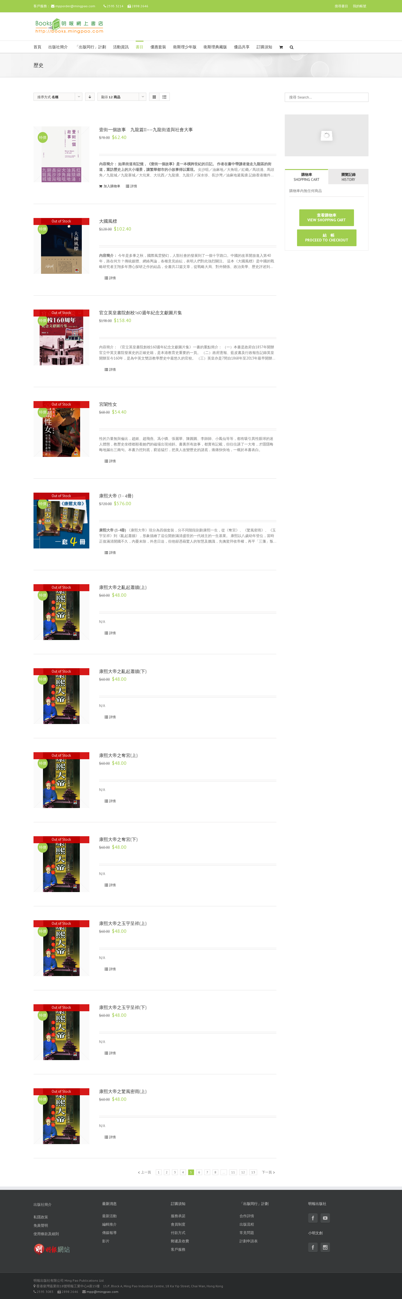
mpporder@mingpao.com (75, 6)
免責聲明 (41, 1225)
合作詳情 (247, 1216)
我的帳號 (359, 6)
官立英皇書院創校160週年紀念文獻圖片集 (140, 312)
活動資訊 (121, 47)
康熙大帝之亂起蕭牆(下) (123, 671)
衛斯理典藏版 (215, 47)
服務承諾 (178, 1216)
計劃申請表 (249, 1241)
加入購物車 (112, 186)
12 (243, 1172)
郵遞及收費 (180, 1241)
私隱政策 (41, 1217)
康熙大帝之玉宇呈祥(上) (123, 923)
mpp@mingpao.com (102, 1292)
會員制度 (178, 1224)
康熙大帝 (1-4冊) (116, 495)
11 (233, 1172)
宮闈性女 (108, 404)
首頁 (37, 47)
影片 (105, 1241)
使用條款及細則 (46, 1233)
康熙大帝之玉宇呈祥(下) (123, 1007)
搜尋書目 (341, 6)
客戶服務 (178, 1249)
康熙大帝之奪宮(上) (118, 755)
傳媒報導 (109, 1232)
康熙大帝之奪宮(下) (118, 839)
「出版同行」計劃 (90, 47)
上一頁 (146, 1172)
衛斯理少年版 (185, 47)
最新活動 (109, 1216)
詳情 (133, 186)
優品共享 (242, 47)
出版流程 (247, 1224)
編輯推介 (109, 1224)
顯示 (110, 97)
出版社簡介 (58, 47)
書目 (139, 47)
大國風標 (108, 221)
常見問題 (247, 1232)
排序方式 (47, 97)
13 (253, 1172)
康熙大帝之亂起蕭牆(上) (123, 587)
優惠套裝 (158, 47)
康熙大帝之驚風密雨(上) (123, 1091)
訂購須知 (264, 47)
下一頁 (267, 1172)
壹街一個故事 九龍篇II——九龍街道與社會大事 (146, 129)
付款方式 (178, 1232)
